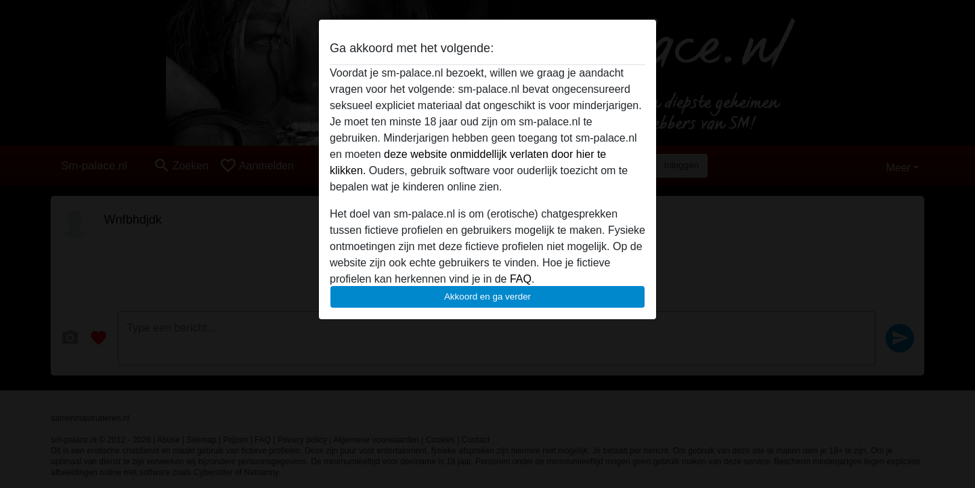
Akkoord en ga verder (487, 296)
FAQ (521, 279)
